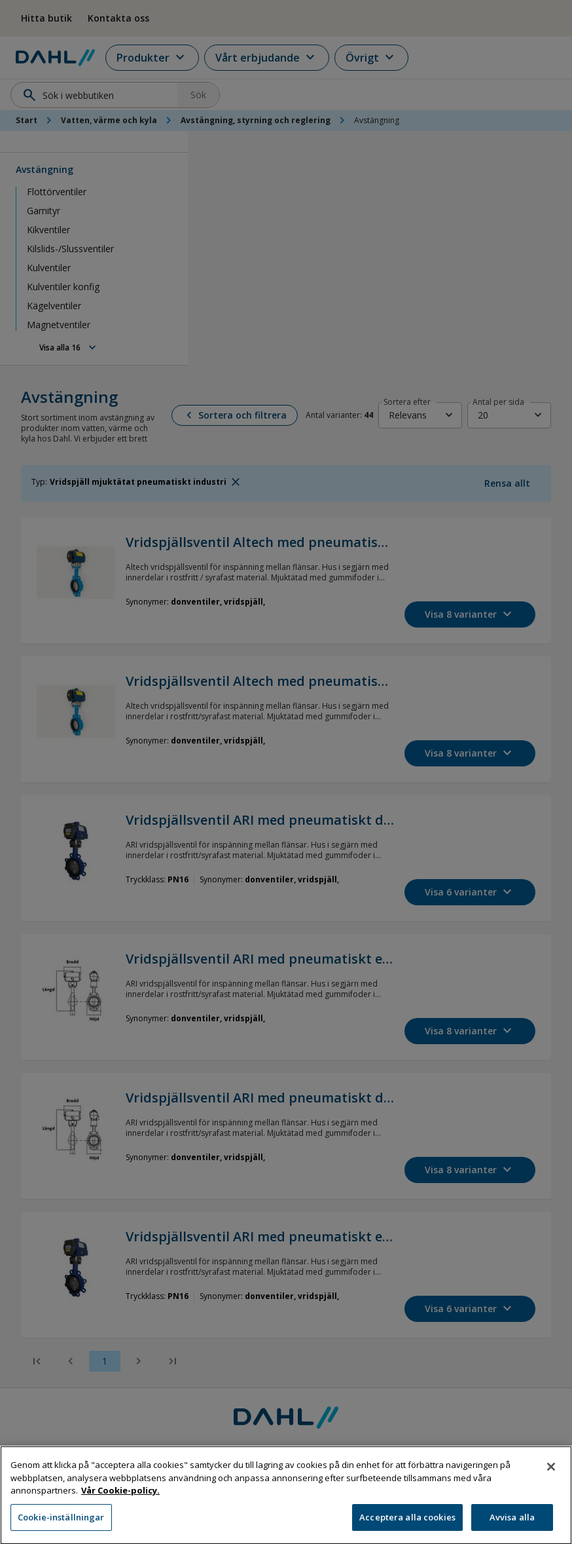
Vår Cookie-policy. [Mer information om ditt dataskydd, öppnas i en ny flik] (120, 1510)
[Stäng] (551, 1486)
